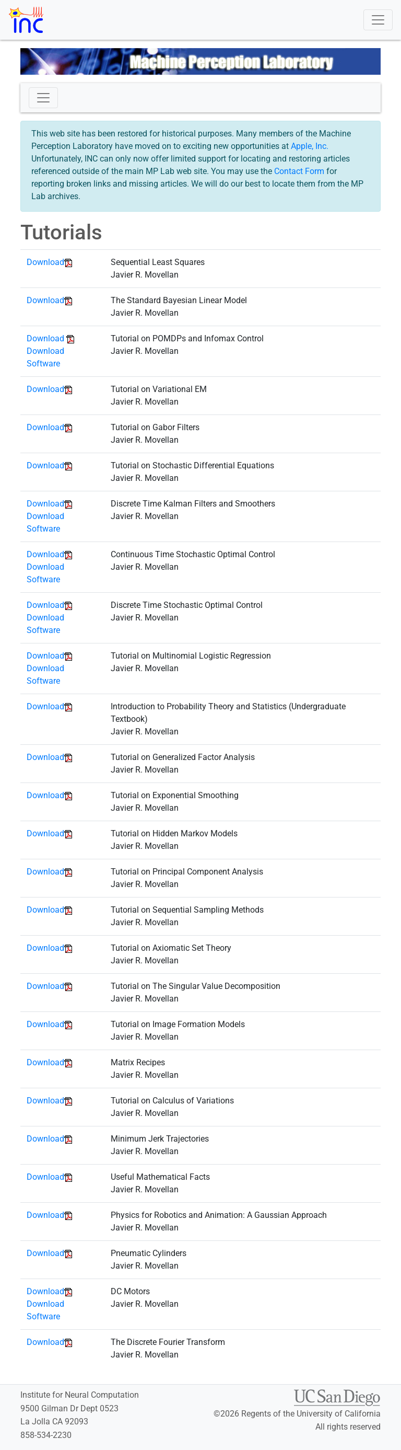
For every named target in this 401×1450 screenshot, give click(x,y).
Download (45, 262)
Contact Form (299, 171)
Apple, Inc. (309, 146)
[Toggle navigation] (378, 19)
